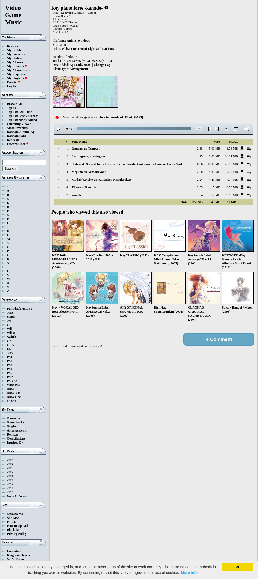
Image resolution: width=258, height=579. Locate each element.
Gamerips (14, 418)
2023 (10, 468)
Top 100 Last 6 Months (22, 116)
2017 (10, 492)
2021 (10, 476)
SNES (11, 317)
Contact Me (15, 514)
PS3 (9, 365)
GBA (10, 345)
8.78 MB (232, 148)
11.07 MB (214, 164)
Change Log (102, 65)
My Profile (14, 50)
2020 (10, 480)
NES (10, 313)
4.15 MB (214, 187)
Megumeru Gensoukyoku (89, 172)
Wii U (11, 333)
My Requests (16, 74)
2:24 (200, 179)
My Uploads (17, 66)
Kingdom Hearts (18, 555)
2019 (10, 484)
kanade (76, 195)
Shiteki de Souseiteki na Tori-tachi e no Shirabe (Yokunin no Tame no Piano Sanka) (128, 164)
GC (9, 325)
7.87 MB (232, 172)
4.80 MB (214, 172)
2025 (10, 460)
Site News (13, 518)
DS (9, 349)
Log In (11, 86)
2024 (10, 464)
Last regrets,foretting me (88, 156)
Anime (71, 41)
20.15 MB (231, 164)
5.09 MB (214, 148)
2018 (10, 488)
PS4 (9, 369)
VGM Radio (15, 559)
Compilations (16, 438)
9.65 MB (232, 195)
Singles (12, 426)
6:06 (200, 164)
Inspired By (15, 442)
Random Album (18, 132)
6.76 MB (232, 187)
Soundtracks (15, 422)
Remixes (12, 434)
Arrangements (17, 430)
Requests (13, 140)
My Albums (15, 62)
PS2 (9, 361)
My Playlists (17, 78)
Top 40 (11, 108)
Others (11, 401)
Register (12, 46)
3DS (10, 353)
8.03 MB (214, 156)
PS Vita (12, 381)
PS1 (9, 357)
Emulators (14, 551)
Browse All (14, 104)
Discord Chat (18, 144)
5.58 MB (214, 195)
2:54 (200, 195)
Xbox (10, 389)
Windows (13, 385)
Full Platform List (19, 309)
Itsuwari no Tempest (86, 148)
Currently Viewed (19, 124)
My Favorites (16, 54)
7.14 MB (232, 179)
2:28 (200, 172)
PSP (10, 377)
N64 (10, 321)
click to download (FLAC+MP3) (121, 117)
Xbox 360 (13, 393)
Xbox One (14, 397)
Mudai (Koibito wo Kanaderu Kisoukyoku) (101, 179)
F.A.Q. (11, 522)
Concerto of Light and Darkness (93, 49)
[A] (32, 132)
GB (9, 341)
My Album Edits (18, 70)
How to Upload (17, 526)
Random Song (16, 136)
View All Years (17, 496)
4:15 (200, 156)
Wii (9, 329)
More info (189, 572)
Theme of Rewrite (84, 187)
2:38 (200, 148)
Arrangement (78, 69)
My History (15, 58)
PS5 (9, 373)
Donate (14, 82)
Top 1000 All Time (19, 112)
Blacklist (13, 530)
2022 (10, 472)
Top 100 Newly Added (22, 120)
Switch (11, 337)
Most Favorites (17, 128)
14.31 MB (231, 156)
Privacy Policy (17, 534)
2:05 (200, 187)
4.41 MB (214, 179)
